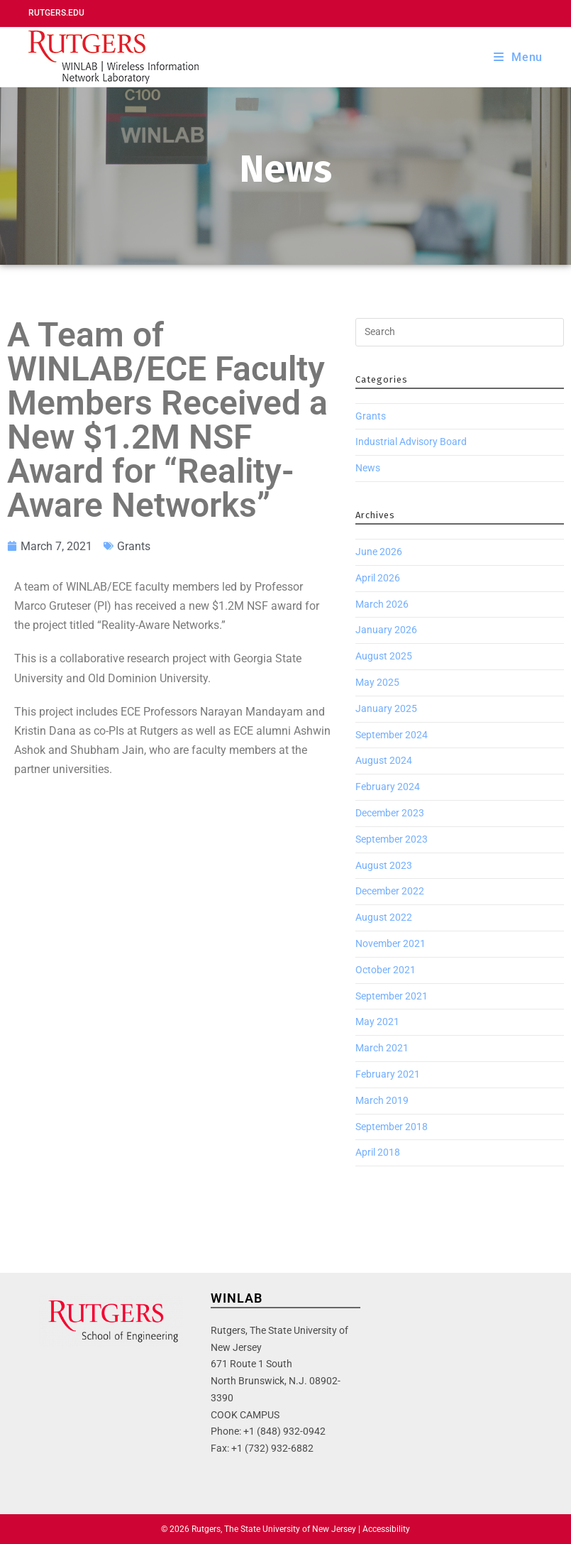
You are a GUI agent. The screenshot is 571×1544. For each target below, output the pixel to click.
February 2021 (387, 1074)
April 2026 (377, 578)
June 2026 (378, 551)
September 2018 (391, 1126)
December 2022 (389, 891)
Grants (133, 546)
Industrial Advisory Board (411, 441)
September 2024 (391, 734)
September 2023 (391, 839)
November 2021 (390, 943)
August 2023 (383, 865)
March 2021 (382, 1047)
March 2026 (382, 604)
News (367, 467)
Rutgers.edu (56, 13)
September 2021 (391, 996)
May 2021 (377, 1021)
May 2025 (377, 682)
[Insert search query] (459, 332)
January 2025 (386, 708)
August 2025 (383, 656)
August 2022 (383, 917)
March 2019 (382, 1100)
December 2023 (389, 812)
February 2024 (387, 786)
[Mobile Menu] (518, 57)
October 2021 (385, 969)
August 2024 (383, 760)
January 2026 (386, 629)
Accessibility (386, 1529)
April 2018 (377, 1152)
